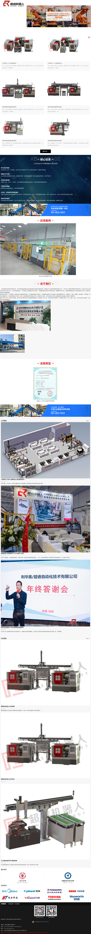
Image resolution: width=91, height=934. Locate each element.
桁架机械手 (11, 904)
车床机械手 (17, 904)
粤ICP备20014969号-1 (10, 924)
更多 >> (88, 420)
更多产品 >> (45, 151)
